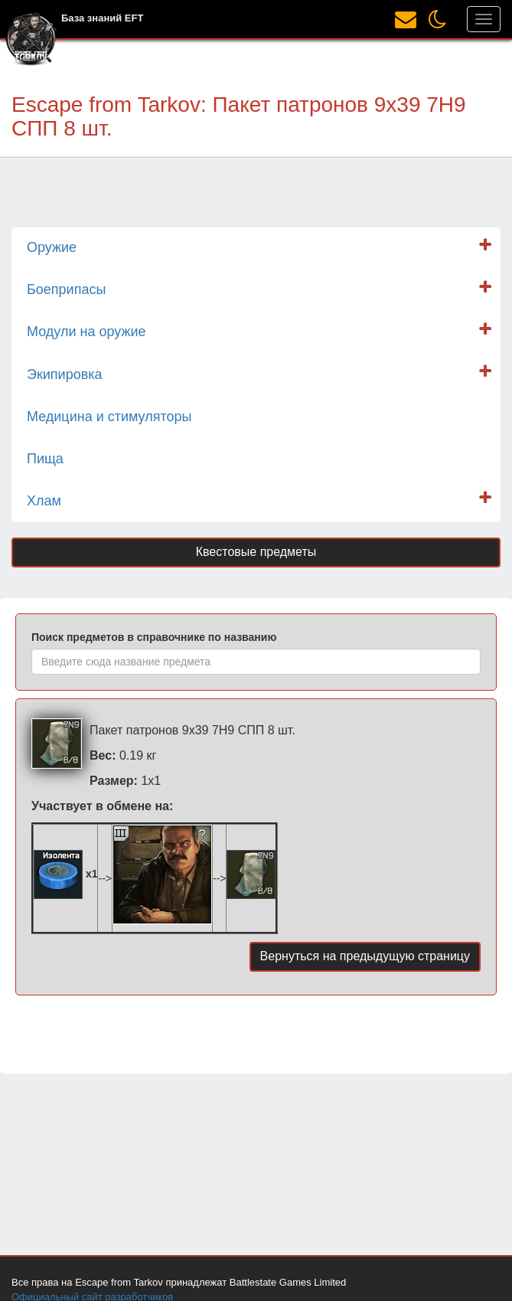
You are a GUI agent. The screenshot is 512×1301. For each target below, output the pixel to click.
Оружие (52, 247)
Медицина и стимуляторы (109, 416)
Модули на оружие (86, 331)
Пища (45, 458)
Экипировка (65, 374)
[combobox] (256, 662)
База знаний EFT (102, 18)
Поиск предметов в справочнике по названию (153, 637)
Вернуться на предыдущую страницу (365, 956)
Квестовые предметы (256, 551)
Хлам (44, 500)
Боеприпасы (66, 289)
